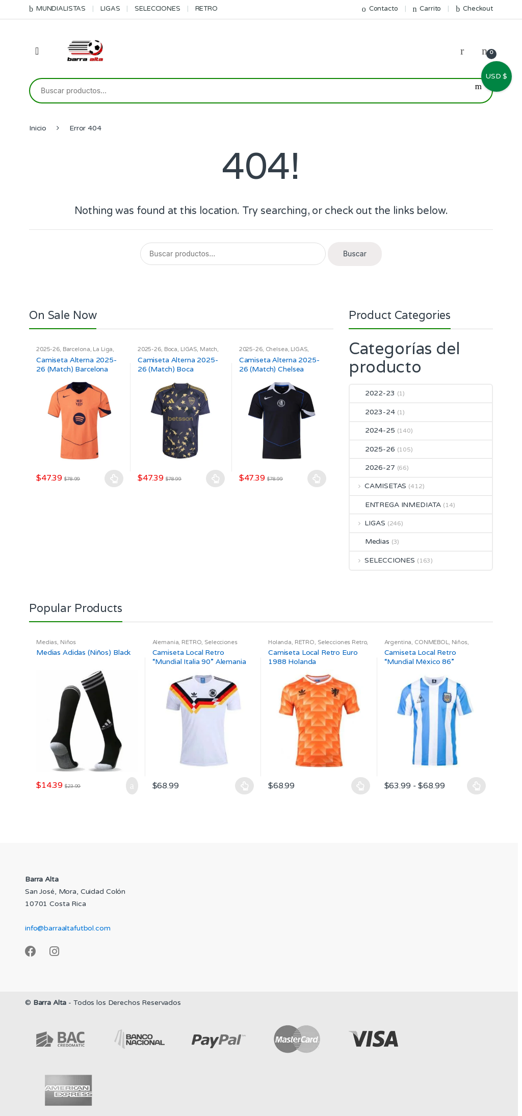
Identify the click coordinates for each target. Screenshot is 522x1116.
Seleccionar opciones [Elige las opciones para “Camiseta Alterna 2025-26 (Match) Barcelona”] (114, 478)
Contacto (380, 9)
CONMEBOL (431, 642)
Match (208, 349)
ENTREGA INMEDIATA (395, 504)
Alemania (165, 642)
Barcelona (76, 349)
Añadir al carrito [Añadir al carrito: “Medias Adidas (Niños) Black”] (129, 785)
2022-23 (372, 393)
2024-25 (372, 430)
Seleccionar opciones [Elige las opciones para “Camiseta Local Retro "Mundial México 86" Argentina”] (476, 785)
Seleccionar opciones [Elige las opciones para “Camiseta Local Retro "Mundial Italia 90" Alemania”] (245, 785)
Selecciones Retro (342, 642)
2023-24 (372, 412)
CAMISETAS (378, 486)
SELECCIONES (157, 9)
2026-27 (372, 467)
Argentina (398, 642)
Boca (170, 349)
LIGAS (110, 9)
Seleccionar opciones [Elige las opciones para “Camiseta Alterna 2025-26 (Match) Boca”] (215, 478)
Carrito (426, 9)
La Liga (103, 349)
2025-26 (48, 349)
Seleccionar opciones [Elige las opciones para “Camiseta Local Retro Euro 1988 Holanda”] (361, 785)
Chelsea (277, 349)
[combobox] (247, 90)
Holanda (280, 642)
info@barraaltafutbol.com (68, 928)
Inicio (37, 128)
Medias (369, 541)
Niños (68, 642)
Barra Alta (50, 1002)
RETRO (206, 9)
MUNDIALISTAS (57, 9)
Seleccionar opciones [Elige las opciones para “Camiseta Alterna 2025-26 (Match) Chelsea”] (317, 478)
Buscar (478, 90)
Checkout (474, 9)
